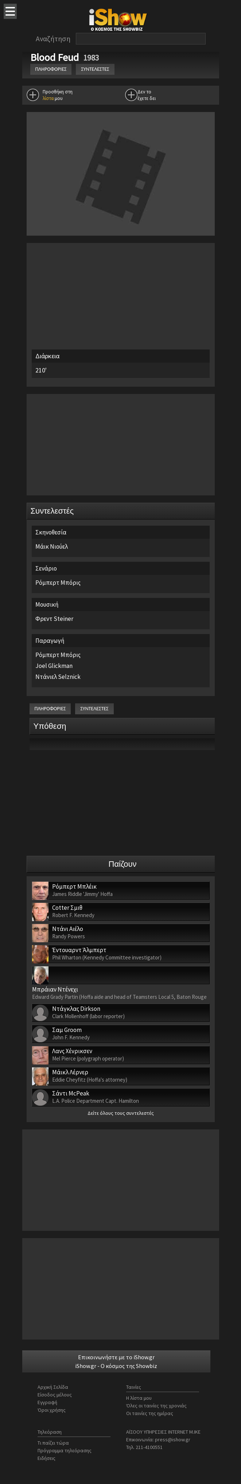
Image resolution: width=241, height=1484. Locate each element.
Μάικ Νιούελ (51, 546)
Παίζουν (123, 864)
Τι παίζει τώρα (53, 1442)
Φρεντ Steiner (54, 619)
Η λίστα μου (139, 1398)
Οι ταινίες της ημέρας (149, 1413)
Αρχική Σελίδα (53, 1387)
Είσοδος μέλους (55, 1394)
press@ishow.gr (172, 1439)
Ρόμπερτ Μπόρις (58, 583)
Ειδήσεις (46, 1458)
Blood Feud (55, 57)
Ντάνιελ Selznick (58, 677)
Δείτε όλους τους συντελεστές (121, 1113)
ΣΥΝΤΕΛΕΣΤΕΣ (95, 69)
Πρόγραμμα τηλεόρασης (65, 1450)
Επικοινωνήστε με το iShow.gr (116, 1357)
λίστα (48, 98)
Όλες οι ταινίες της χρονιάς (156, 1405)
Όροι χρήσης (52, 1410)
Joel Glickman (54, 666)
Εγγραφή (47, 1402)
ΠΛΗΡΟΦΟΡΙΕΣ (51, 69)
